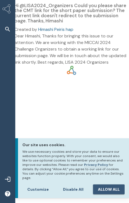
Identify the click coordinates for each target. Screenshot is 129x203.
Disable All (73, 189)
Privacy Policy (96, 165)
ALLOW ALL (109, 189)
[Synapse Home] (7, 10)
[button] (7, 29)
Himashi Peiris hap (55, 29)
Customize (38, 189)
